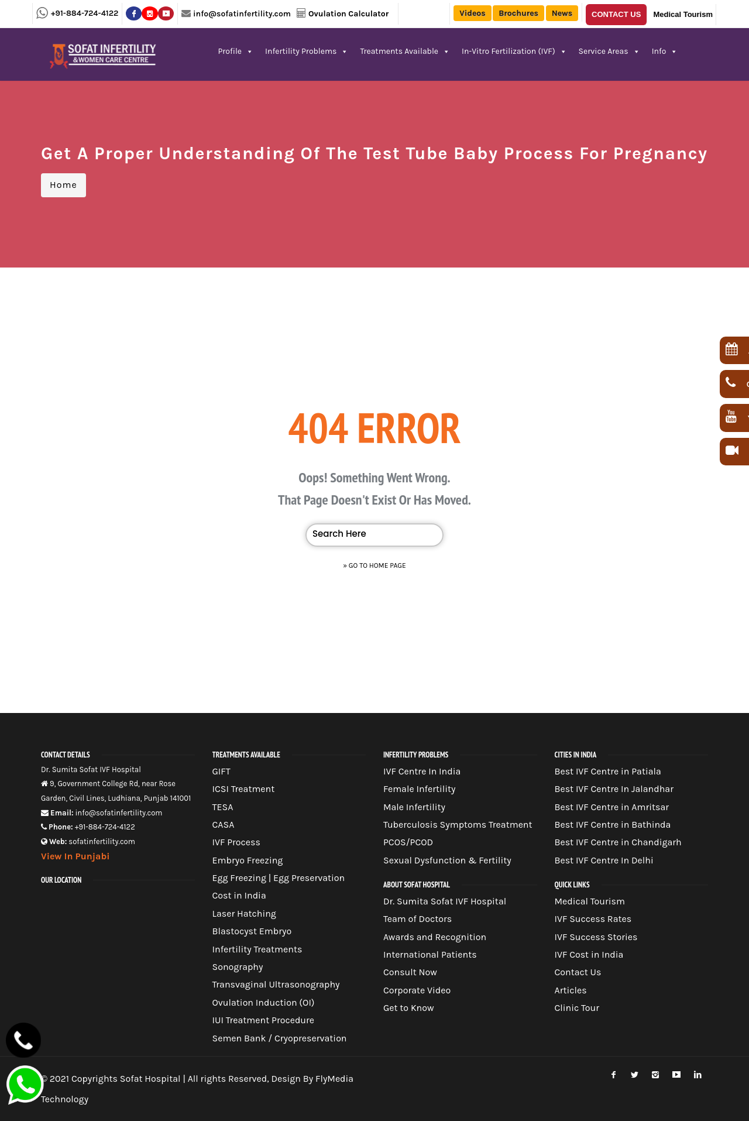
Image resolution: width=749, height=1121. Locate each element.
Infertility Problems (306, 51)
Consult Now (410, 972)
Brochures (518, 13)
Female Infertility (419, 788)
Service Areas (609, 51)
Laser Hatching (244, 913)
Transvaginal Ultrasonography (276, 984)
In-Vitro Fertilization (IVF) (514, 51)
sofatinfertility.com (101, 841)
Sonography (237, 966)
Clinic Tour (577, 1007)
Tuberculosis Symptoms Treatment (457, 824)
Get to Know (408, 1007)
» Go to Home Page (374, 565)
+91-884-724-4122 (84, 13)
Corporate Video (417, 990)
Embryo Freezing (247, 860)
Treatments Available (405, 51)
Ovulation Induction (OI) (263, 1002)
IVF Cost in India (589, 954)
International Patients (430, 954)
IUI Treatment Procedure (263, 1020)
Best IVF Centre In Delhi (604, 860)
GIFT (221, 771)
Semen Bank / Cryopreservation (279, 1038)
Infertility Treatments (257, 949)
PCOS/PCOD (408, 842)
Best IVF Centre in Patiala (608, 771)
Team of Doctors (417, 918)
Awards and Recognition (434, 936)
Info (665, 51)
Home (63, 184)
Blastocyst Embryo (252, 931)
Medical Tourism (683, 14)
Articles (571, 990)
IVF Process (236, 842)
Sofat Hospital (150, 1078)
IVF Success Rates (593, 918)
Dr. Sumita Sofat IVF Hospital (444, 901)
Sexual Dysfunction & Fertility (447, 860)
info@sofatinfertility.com (242, 14)
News (562, 13)
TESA (222, 807)
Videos (472, 13)
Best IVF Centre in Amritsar (612, 807)
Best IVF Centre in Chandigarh (618, 842)
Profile (236, 51)
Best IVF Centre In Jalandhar (614, 788)
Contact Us (616, 14)
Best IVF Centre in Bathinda (613, 824)
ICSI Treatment (243, 788)
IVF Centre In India (422, 771)
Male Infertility (414, 807)
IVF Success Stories (596, 936)
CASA (223, 824)
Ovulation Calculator (348, 14)
